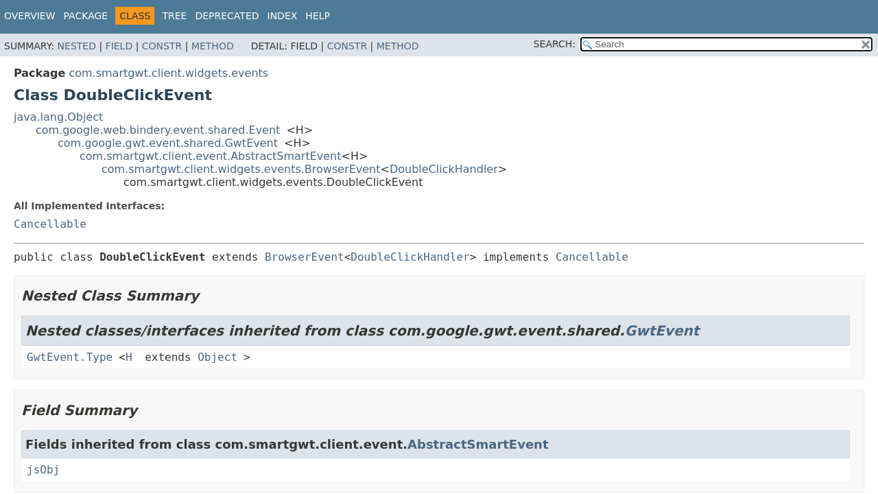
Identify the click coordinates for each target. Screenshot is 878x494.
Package (86, 15)
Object (217, 357)
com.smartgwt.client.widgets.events (168, 73)
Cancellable (50, 224)
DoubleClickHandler (444, 169)
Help (317, 15)
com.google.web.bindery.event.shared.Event (158, 130)
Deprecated (227, 15)
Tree (174, 15)
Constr (162, 45)
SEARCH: (555, 43)
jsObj (43, 469)
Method (212, 45)
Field (119, 45)
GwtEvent (662, 330)
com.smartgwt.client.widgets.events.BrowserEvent (241, 169)
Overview (30, 15)
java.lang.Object (58, 117)
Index (283, 15)
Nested (77, 45)
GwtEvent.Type (69, 357)
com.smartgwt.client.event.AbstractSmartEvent (211, 156)
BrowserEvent (304, 256)
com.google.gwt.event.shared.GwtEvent (168, 143)
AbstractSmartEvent (477, 444)
